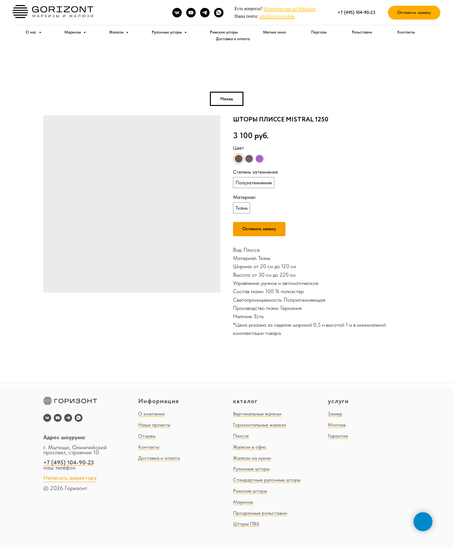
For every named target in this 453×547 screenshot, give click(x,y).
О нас (31, 32)
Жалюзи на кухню (252, 458)
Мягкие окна (274, 32)
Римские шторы (224, 32)
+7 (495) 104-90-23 (68, 462)
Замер (335, 414)
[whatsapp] (218, 12)
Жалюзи (117, 32)
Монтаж (337, 425)
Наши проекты (154, 425)
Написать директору (70, 478)
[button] (414, 13)
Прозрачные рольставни (260, 513)
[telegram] (205, 12)
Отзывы (147, 436)
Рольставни (362, 32)
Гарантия (338, 436)
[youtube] (191, 12)
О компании (151, 414)
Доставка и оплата (233, 38)
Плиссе (241, 436)
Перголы (319, 32)
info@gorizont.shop (277, 16)
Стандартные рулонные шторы (267, 480)
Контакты (406, 32)
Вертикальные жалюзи (257, 414)
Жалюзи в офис (249, 447)
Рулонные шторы (167, 32)
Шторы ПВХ (246, 524)
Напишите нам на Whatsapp (289, 8)
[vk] (177, 12)
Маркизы (73, 32)
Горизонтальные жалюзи (259, 425)
